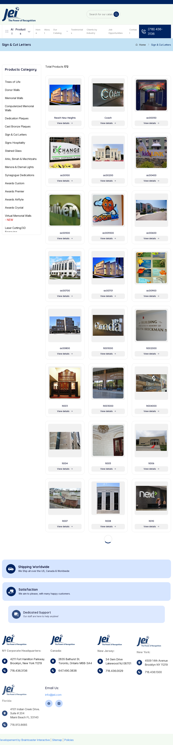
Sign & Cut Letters (16, 134)
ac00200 (108, 175)
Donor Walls (12, 90)
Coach (108, 117)
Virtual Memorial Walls (18, 218)
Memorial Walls (14, 98)
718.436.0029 (114, 677)
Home (38, 31)
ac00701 (108, 290)
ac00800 (65, 348)
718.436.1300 (153, 680)
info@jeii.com (53, 702)
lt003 (65, 406)
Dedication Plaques (17, 118)
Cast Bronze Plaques (18, 126)
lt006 (151, 463)
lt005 (108, 463)
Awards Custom (14, 183)
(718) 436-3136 (152, 31)
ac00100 (65, 175)
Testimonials (77, 31)
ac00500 (65, 233)
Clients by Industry (92, 31)
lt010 (151, 521)
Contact (133, 31)
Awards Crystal (14, 207)
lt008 (108, 521)
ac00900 (151, 290)
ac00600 (151, 233)
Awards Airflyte (14, 199)
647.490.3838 (67, 673)
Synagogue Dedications (19, 175)
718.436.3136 (18, 670)
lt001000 (108, 348)
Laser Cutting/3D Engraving (15, 230)
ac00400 (151, 175)
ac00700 (65, 290)
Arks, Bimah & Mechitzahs (21, 159)
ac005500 (108, 233)
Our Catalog (57, 31)
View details (65, 123)
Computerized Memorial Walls (19, 108)
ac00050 (151, 117)
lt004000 (151, 406)
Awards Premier (14, 191)
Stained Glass (13, 150)
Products (18, 31)
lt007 (65, 521)
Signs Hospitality (15, 142)
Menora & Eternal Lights (19, 167)
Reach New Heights (65, 117)
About (47, 31)
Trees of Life (12, 82)
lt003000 (108, 406)
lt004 (65, 463)
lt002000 (151, 348)
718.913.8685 (18, 733)
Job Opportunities (115, 31)
